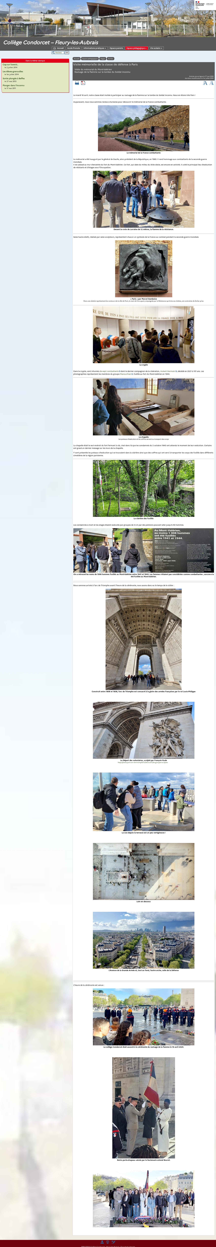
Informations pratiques (95, 48)
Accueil (58, 48)
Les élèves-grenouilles (13, 71)
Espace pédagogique (137, 48)
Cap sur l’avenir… (10, 64)
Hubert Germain (167, 371)
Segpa (103, 59)
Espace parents (116, 48)
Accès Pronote (73, 48)
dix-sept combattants (108, 371)
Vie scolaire (156, 48)
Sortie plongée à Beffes (14, 78)
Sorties (110, 59)
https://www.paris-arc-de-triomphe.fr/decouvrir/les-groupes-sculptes (143, 762)
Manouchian (125, 374)
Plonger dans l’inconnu (13, 85)
